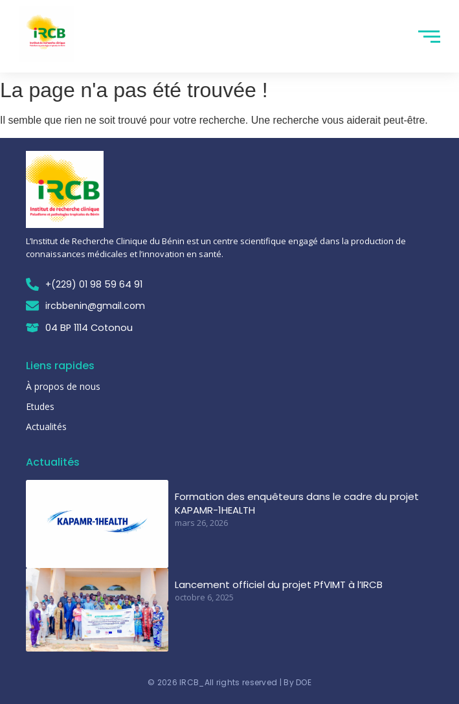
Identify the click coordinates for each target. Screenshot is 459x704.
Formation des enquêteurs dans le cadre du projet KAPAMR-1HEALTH (297, 503)
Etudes (40, 406)
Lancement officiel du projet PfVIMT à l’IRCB (279, 584)
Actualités (46, 426)
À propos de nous (63, 386)
